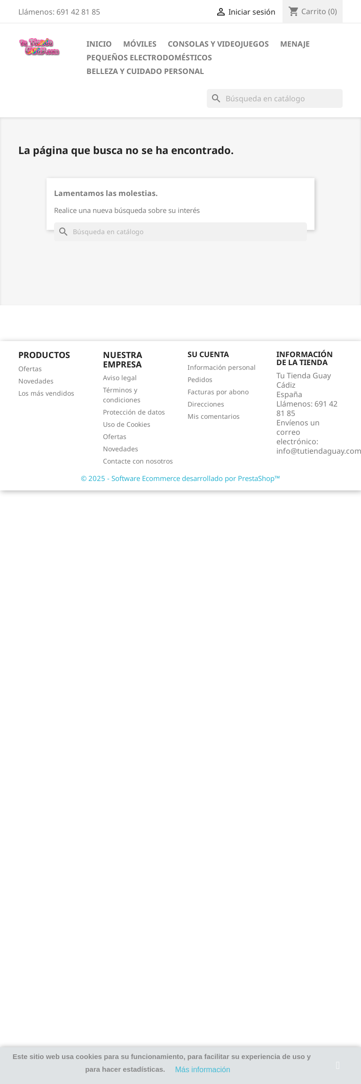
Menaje (295, 44)
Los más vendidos (46, 393)
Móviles (140, 44)
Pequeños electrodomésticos (149, 57)
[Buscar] (275, 98)
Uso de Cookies (126, 424)
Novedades (36, 380)
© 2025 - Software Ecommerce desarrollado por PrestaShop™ (180, 478)
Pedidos (200, 379)
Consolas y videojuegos (218, 44)
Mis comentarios (214, 416)
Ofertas (30, 368)
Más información (202, 1070)
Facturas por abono (218, 391)
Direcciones (206, 403)
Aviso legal (120, 377)
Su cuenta (208, 354)
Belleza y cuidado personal (145, 71)
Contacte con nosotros (138, 460)
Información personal (222, 367)
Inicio (99, 44)
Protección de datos (134, 412)
